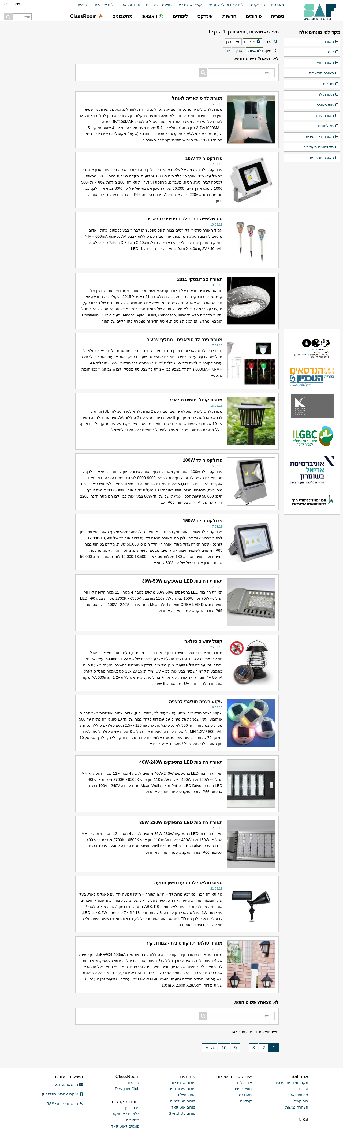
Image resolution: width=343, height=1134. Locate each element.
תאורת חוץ (328, 63)
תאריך (240, 51)
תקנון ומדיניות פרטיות (290, 1082)
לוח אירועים (104, 5)
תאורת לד (328, 95)
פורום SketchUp (182, 1113)
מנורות (331, 84)
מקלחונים (328, 126)
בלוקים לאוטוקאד (125, 1114)
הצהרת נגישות (296, 1107)
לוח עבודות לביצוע (229, 5)
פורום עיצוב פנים (182, 1089)
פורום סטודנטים (183, 1101)
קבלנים (246, 1101)
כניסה (6, 3)
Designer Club (127, 1089)
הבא (209, 1047)
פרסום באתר (298, 1095)
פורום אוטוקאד (183, 1107)
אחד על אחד (130, 5)
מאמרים (277, 5)
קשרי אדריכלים (190, 5)
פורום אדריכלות (183, 1082)
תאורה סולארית (324, 73)
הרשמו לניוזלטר (67, 1084)
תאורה (331, 42)
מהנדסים (244, 1095)
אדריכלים (244, 1082)
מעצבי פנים (242, 1089)
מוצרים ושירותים (159, 5)
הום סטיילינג (186, 1095)
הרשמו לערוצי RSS (64, 1104)
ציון (228, 51)
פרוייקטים (257, 5)
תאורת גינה (327, 116)
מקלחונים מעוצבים (321, 147)
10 (223, 1047)
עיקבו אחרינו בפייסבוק (62, 1094)
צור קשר (301, 1101)
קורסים (133, 1082)
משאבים (132, 1120)
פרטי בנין (132, 1108)
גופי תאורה (327, 105)
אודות (303, 1089)
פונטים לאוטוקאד (125, 1126)
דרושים (83, 5)
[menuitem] (274, 5)
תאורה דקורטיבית (322, 137)
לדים (332, 52)
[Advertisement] (36, 107)
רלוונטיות (255, 51)
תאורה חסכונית (324, 158)
